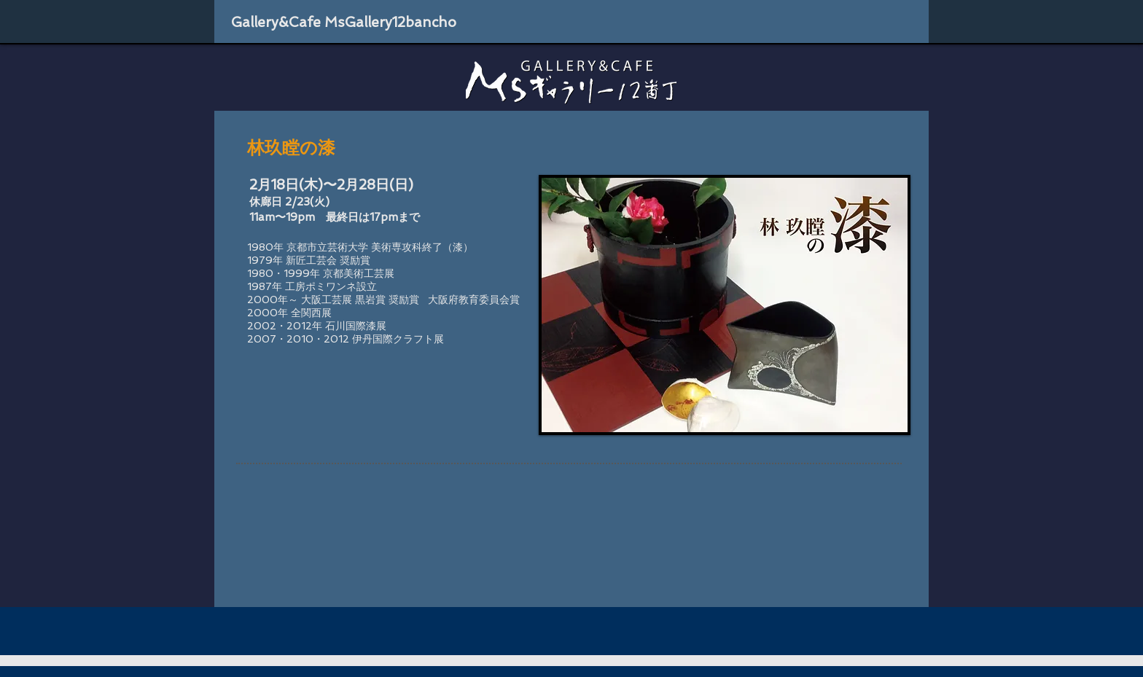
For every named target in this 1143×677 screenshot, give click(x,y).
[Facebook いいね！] (821, 22)
